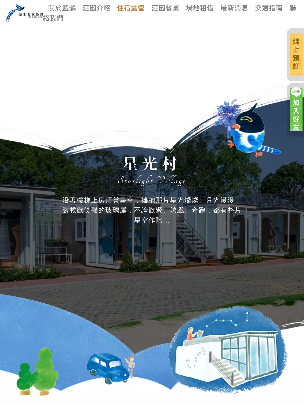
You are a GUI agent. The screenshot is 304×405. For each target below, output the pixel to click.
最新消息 (234, 7)
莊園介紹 (96, 7)
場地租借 (200, 7)
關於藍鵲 (62, 7)
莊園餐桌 (165, 7)
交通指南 (269, 7)
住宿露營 (131, 7)
